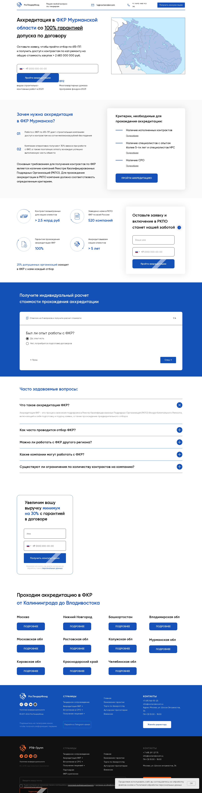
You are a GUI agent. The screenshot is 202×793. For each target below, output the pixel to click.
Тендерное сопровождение (76, 754)
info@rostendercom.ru (153, 704)
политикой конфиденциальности (81, 785)
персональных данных (52, 568)
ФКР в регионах (70, 774)
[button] (132, 135)
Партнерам (68, 770)
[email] (73, 780)
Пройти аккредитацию (40, 77)
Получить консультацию (48, 558)
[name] (153, 239)
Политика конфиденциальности (32, 710)
